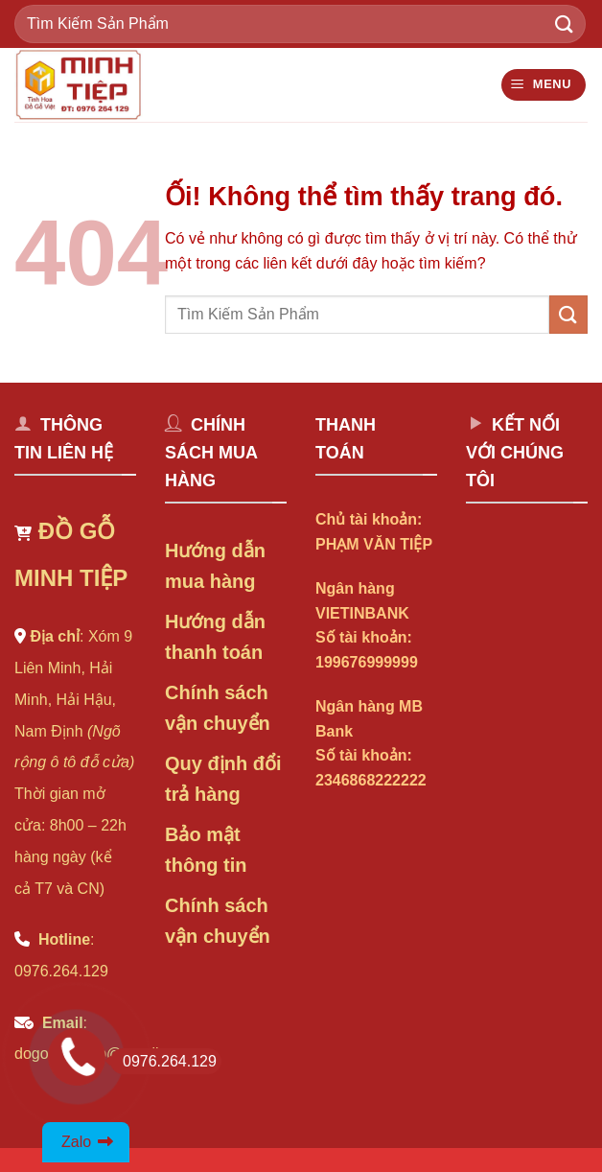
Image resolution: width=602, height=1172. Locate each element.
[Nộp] (564, 23)
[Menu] (543, 85)
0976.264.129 (163, 1061)
